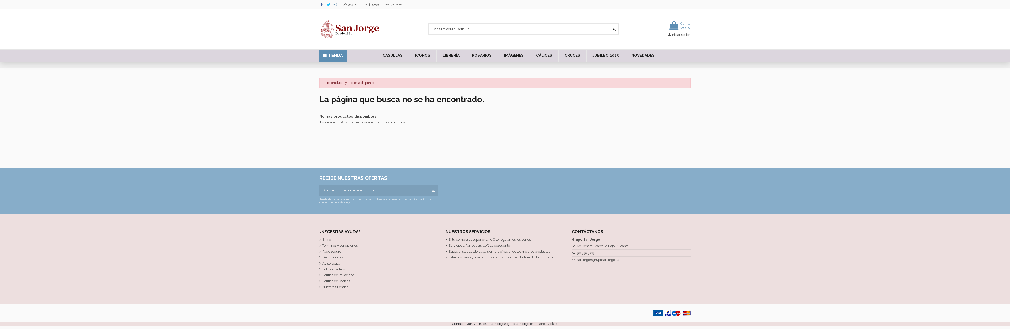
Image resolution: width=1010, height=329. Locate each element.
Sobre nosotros (333, 269)
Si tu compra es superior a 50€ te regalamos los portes (490, 240)
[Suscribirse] (433, 190)
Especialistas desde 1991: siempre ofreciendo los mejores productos (499, 251)
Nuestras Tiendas (335, 287)
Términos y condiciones (340, 245)
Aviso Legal (331, 263)
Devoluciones (332, 257)
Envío (326, 240)
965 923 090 (351, 4)
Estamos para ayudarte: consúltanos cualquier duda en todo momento (501, 257)
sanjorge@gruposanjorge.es (383, 4)
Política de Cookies (336, 281)
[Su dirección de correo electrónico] (373, 190)
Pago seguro (331, 251)
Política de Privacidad (338, 275)
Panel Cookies (547, 324)
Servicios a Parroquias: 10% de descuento (479, 245)
